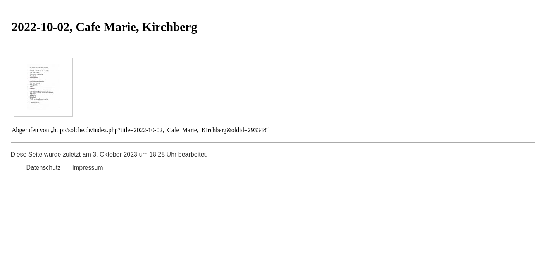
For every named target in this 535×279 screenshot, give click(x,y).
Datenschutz (43, 167)
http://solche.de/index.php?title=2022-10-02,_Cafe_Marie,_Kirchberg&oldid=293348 (160, 130)
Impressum (87, 167)
